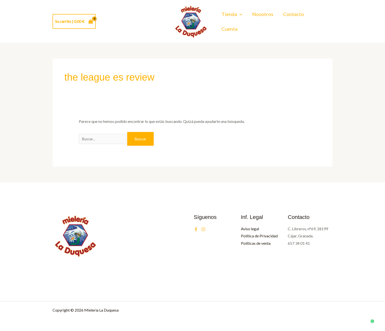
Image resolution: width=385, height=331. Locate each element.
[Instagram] (203, 229)
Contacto (293, 17)
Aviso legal (250, 228)
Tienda (231, 16)
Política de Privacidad (259, 235)
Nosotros (262, 17)
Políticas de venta (256, 243)
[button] (239, 16)
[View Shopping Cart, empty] (74, 21)
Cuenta (229, 26)
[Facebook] (196, 229)
